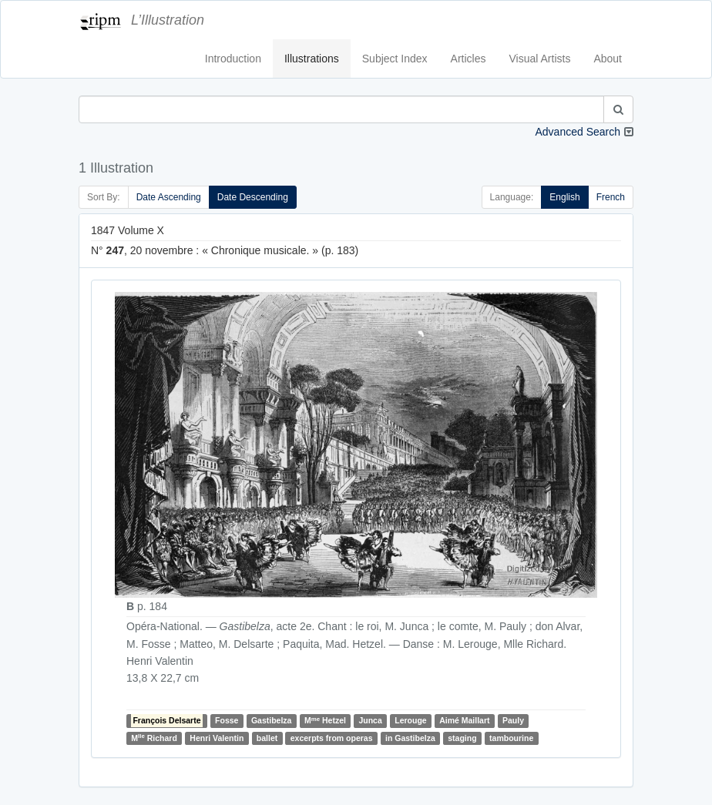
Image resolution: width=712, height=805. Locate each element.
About (607, 58)
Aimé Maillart (464, 721)
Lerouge (410, 721)
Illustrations (311, 58)
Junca (369, 721)
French (610, 197)
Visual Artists (540, 58)
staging (462, 738)
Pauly (513, 721)
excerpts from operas (332, 738)
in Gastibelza (410, 738)
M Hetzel (325, 721)
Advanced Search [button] (577, 132)
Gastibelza (271, 721)
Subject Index (395, 58)
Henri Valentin (216, 738)
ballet (267, 738)
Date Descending (252, 197)
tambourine (511, 738)
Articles (468, 58)
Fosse (226, 721)
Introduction (233, 58)
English (564, 197)
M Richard (154, 738)
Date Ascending (168, 197)
